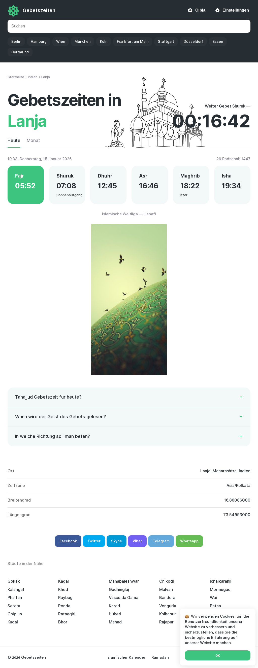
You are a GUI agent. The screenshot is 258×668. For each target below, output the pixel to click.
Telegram (161, 541)
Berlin (16, 41)
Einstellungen (235, 10)
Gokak (14, 581)
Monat (33, 140)
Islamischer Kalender (126, 657)
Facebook (68, 541)
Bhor (62, 621)
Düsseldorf (193, 41)
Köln (103, 41)
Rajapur (166, 621)
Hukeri (115, 613)
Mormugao (220, 589)
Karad (114, 605)
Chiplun (15, 613)
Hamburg (39, 41)
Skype (116, 541)
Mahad (115, 621)
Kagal (63, 581)
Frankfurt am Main (132, 41)
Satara (14, 605)
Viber (137, 541)
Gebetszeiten (39, 10)
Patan (215, 605)
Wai (213, 597)
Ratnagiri (66, 613)
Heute (14, 140)
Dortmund (20, 52)
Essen (218, 41)
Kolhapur (167, 613)
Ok (217, 655)
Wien (60, 41)
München (82, 41)
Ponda (64, 605)
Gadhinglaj (119, 589)
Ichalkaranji (220, 581)
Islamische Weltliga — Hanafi (129, 214)
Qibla (200, 10)
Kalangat (16, 589)
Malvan (166, 589)
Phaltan (15, 597)
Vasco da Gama (123, 597)
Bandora (167, 597)
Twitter (94, 541)
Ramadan (160, 657)
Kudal (13, 621)
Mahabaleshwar (124, 581)
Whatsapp (189, 541)
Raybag (65, 597)
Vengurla (167, 605)
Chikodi (166, 581)
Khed (63, 589)
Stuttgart (166, 41)
